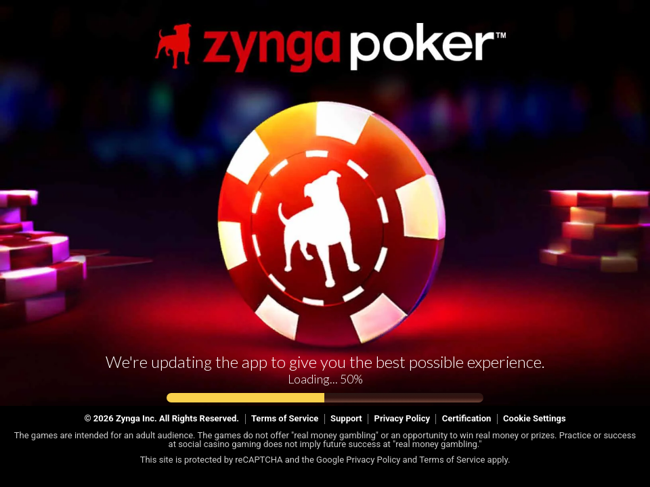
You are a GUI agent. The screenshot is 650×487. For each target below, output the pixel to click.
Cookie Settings (534, 418)
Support (346, 418)
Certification (467, 418)
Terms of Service (284, 418)
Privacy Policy (402, 418)
